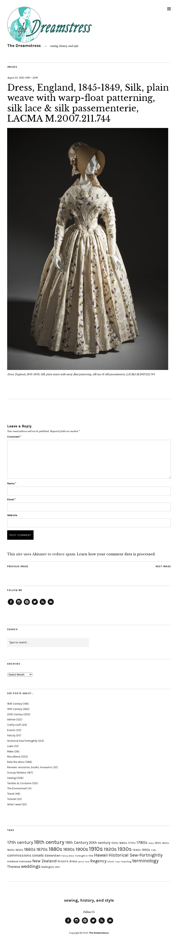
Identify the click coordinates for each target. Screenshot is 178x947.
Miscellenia (13, 756)
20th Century (15, 714)
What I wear (14, 804)
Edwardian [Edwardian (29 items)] (53, 855)
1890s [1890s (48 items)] (69, 849)
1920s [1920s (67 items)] (110, 849)
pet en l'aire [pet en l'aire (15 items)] (83, 861)
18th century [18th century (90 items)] (49, 842)
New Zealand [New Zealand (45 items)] (44, 860)
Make (10, 751)
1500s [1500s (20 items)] (114, 842)
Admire (11, 719)
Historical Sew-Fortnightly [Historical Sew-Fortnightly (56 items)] (136, 855)
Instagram (76, 923)
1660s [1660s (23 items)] (123, 843)
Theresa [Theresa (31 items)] (13, 867)
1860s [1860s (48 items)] (30, 849)
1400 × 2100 (31, 77)
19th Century (14, 709)
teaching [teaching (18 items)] (126, 861)
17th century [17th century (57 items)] (20, 842)
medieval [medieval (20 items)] (12, 861)
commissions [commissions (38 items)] (19, 855)
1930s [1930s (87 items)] (124, 849)
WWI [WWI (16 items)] (57, 867)
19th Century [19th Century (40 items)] (76, 842)
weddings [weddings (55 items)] (31, 866)
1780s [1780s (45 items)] (141, 842)
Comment (14, 436)
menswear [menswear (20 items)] (25, 861)
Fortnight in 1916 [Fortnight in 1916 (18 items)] (84, 855)
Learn (10, 746)
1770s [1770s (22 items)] (132, 843)
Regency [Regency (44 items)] (98, 860)
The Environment (17, 788)
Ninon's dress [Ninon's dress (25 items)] (67, 861)
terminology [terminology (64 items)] (145, 861)
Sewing (11, 777)
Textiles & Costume (19, 783)
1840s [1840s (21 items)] (11, 849)
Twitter (93, 923)
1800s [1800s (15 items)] (151, 843)
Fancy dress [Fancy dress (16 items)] (67, 856)
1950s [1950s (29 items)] (146, 850)
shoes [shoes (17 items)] (110, 861)
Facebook (68, 923)
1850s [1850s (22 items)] (19, 850)
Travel (10, 793)
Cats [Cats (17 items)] (153, 850)
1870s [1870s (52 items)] (42, 849)
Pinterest (85, 923)
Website (12, 515)
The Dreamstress (24, 45)
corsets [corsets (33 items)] (38, 855)
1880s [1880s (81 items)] (55, 849)
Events (11, 730)
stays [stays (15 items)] (118, 861)
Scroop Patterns (16, 772)
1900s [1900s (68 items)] (81, 849)
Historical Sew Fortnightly (22, 740)
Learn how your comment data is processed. (116, 554)
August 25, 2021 (15, 77)
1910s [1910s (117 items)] (96, 848)
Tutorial (11, 799)
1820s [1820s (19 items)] (165, 842)
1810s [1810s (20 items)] (158, 842)
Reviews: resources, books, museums (29, 767)
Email (11, 499)
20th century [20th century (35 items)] (99, 842)
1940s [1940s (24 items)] (137, 850)
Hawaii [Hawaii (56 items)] (101, 855)
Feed (102, 923)
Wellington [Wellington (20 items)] (47, 866)
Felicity (11, 735)
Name (11, 483)
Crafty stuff (14, 724)
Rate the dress (16, 761)
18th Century (14, 703)
